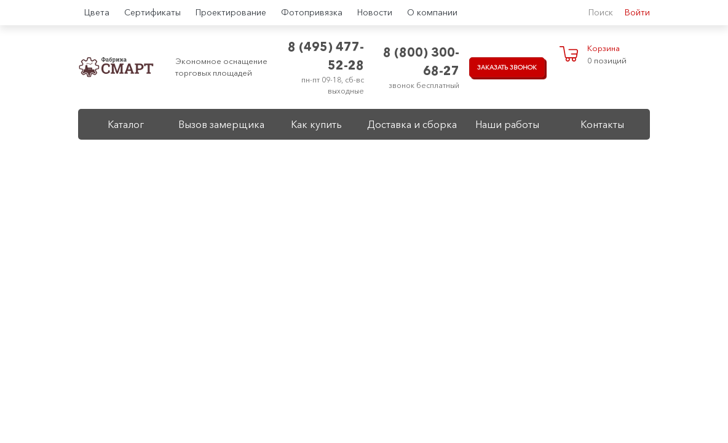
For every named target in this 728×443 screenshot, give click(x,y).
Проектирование (231, 12)
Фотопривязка (311, 12)
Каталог (126, 124)
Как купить (316, 124)
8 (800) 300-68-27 (421, 61)
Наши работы (507, 124)
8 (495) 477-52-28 (326, 56)
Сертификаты (152, 12)
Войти (637, 12)
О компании (432, 12)
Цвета (96, 12)
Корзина (603, 48)
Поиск (600, 12)
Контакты (602, 124)
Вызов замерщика (221, 124)
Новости (374, 12)
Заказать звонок (507, 67)
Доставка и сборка (412, 124)
